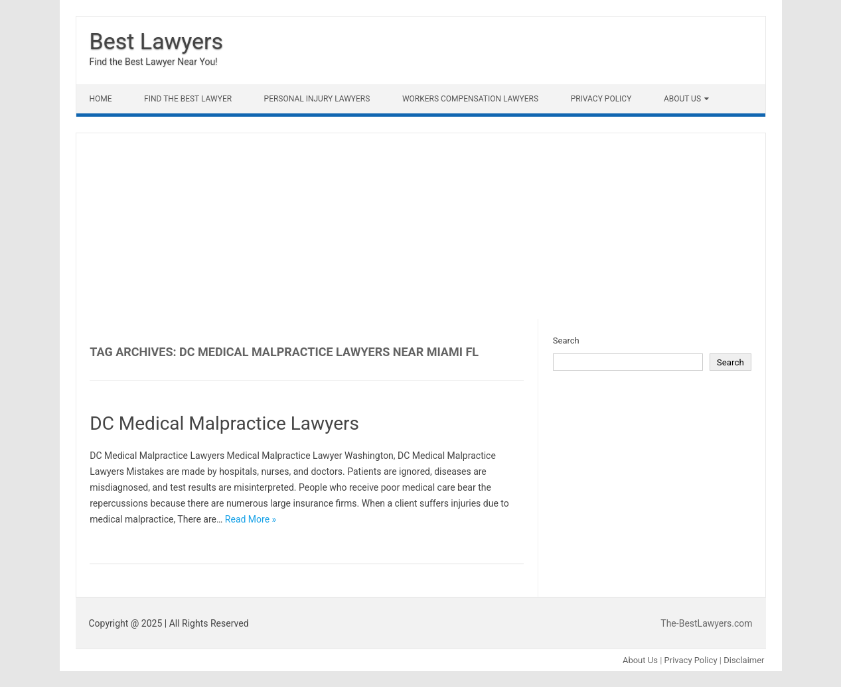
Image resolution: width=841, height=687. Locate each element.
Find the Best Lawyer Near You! (154, 61)
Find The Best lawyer (188, 98)
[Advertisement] (420, 226)
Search (566, 340)
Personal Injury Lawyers (317, 98)
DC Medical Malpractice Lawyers (224, 423)
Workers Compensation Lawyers (470, 98)
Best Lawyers (157, 41)
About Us (682, 98)
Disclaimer (744, 660)
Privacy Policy (601, 98)
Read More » (250, 519)
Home (101, 98)
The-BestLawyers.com (706, 623)
